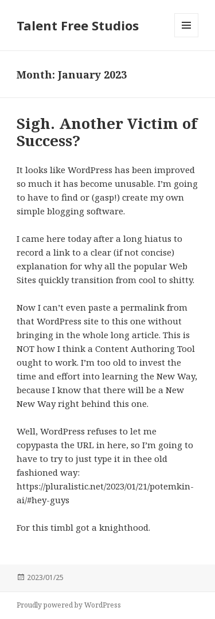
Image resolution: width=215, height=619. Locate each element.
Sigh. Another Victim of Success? (107, 132)
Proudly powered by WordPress (69, 605)
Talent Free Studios (78, 25)
